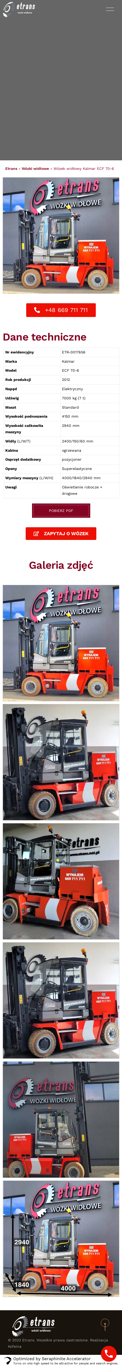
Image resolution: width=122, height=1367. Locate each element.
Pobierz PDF (61, 510)
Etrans (11, 168)
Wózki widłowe (35, 168)
